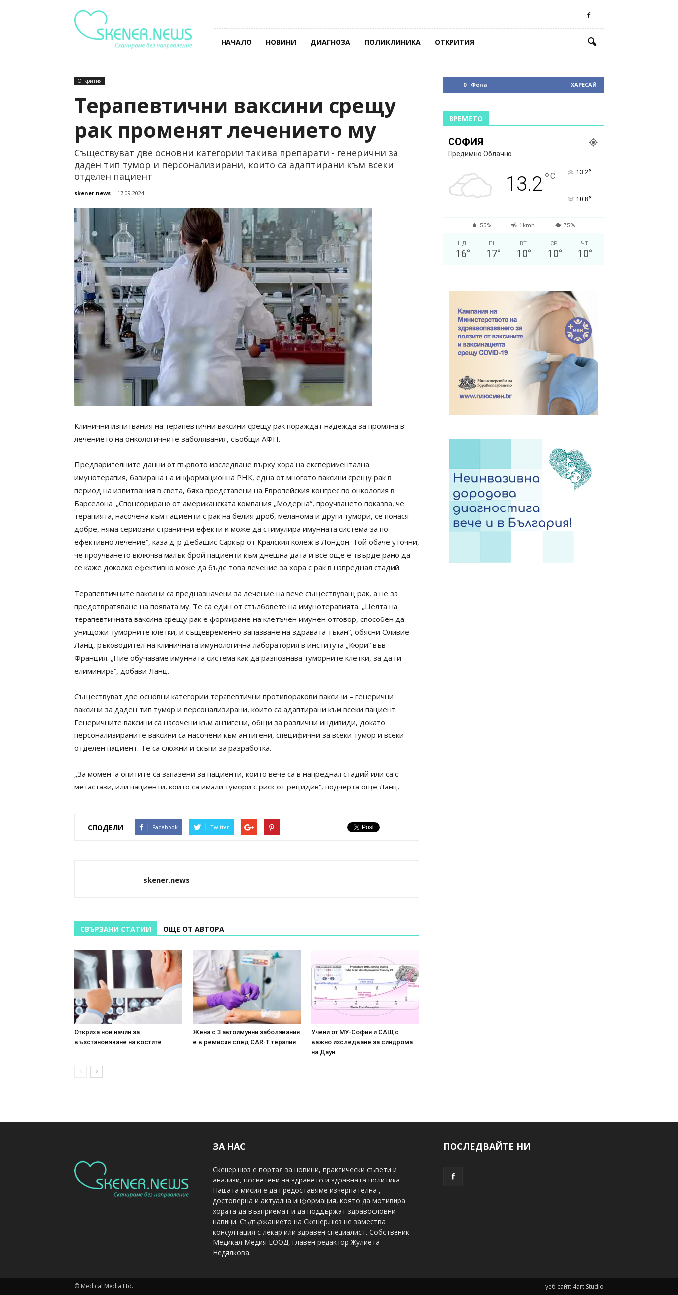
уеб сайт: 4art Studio (574, 1286)
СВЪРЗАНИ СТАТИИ (115, 929)
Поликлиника (392, 42)
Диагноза (330, 42)
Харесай (584, 84)
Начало (236, 42)
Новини (281, 42)
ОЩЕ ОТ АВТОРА (193, 929)
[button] (592, 42)
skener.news (92, 193)
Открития (454, 42)
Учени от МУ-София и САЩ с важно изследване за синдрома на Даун (362, 1042)
